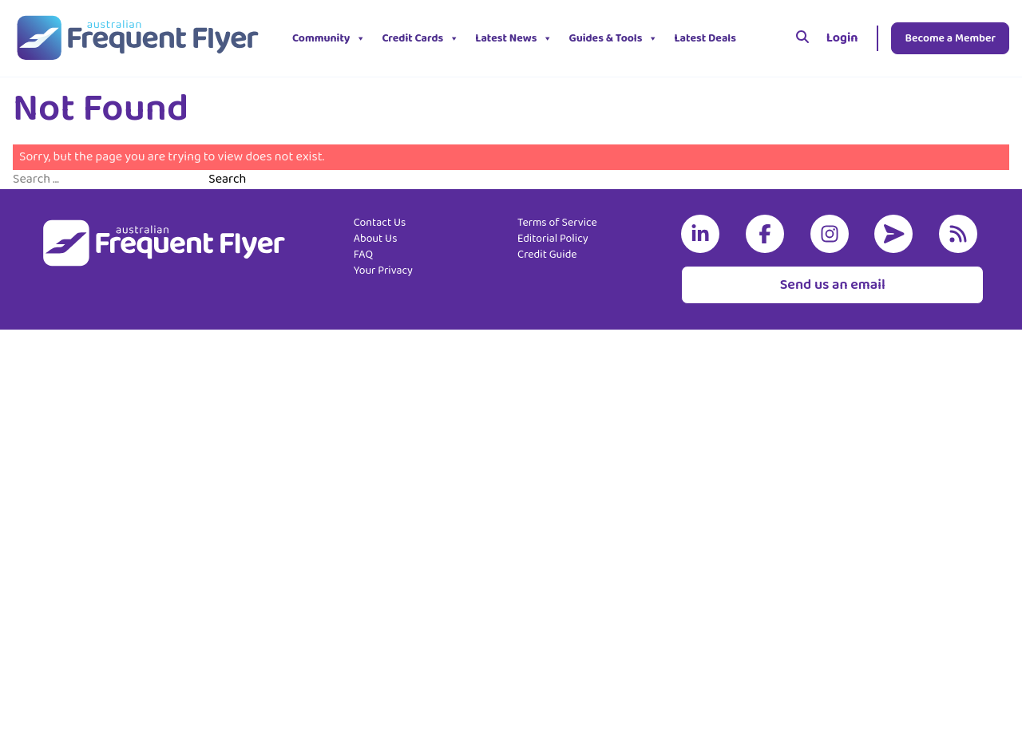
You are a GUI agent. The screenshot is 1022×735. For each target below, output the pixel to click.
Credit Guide (547, 254)
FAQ (363, 254)
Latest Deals (705, 38)
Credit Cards (420, 38)
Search (227, 179)
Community (329, 38)
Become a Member (950, 38)
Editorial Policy (552, 238)
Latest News (514, 38)
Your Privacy (383, 270)
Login (842, 38)
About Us (376, 238)
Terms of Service (557, 222)
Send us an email (832, 285)
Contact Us (380, 222)
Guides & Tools (613, 38)
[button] (756, 38)
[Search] (802, 38)
